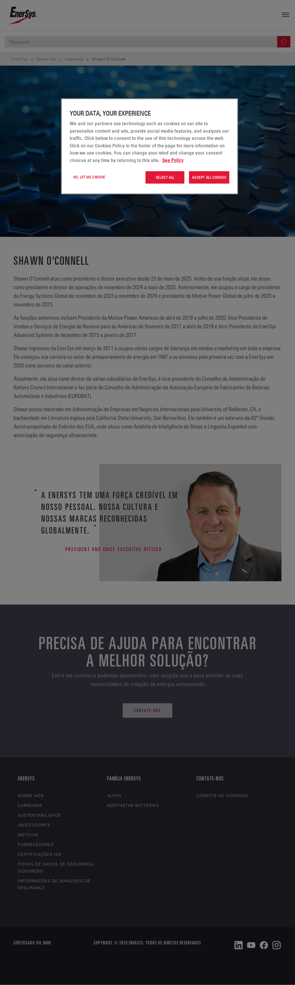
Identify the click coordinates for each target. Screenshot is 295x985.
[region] (149, 146)
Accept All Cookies (209, 177)
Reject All (165, 177)
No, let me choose (89, 177)
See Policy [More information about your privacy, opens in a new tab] (173, 160)
